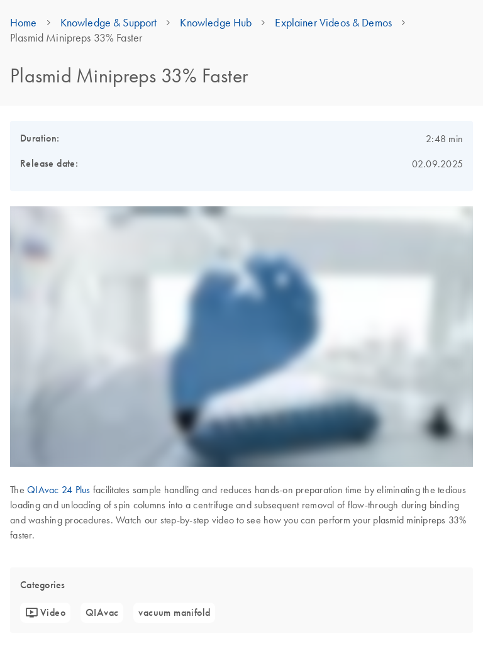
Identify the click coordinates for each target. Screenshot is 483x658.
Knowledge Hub (216, 23)
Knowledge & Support (108, 23)
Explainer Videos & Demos (333, 23)
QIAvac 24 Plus (59, 489)
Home (23, 23)
